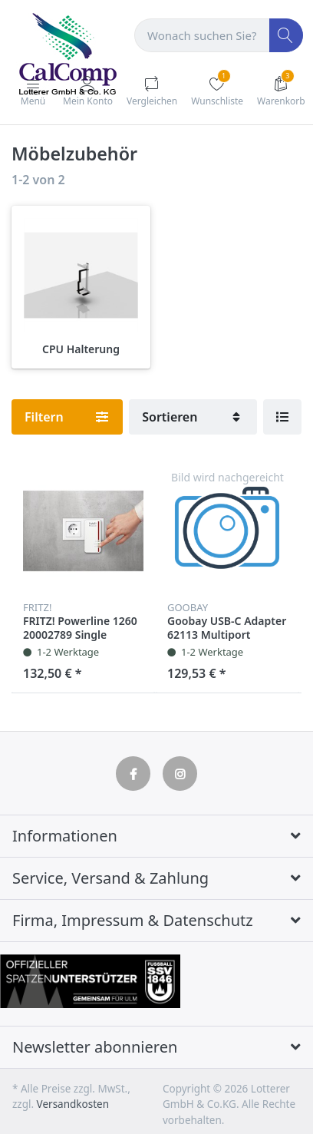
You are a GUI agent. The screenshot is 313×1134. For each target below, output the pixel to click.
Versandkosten (73, 1104)
